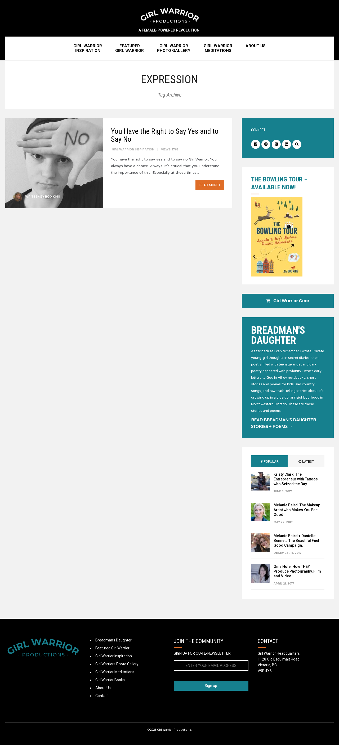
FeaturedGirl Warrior (129, 48)
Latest (306, 462)
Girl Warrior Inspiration (133, 149)
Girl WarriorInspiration (87, 48)
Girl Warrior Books (110, 680)
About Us (256, 46)
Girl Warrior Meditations (114, 672)
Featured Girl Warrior (112, 648)
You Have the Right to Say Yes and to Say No (164, 135)
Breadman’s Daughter (113, 640)
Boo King (52, 197)
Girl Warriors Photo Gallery (117, 664)
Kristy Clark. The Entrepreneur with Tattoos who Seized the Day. (296, 479)
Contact (102, 696)
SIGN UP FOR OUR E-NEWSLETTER (202, 654)
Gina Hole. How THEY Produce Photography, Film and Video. (297, 571)
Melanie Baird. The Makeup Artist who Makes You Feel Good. (297, 510)
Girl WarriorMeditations (218, 48)
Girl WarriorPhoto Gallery (173, 48)
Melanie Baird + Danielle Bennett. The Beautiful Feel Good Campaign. (296, 541)
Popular (269, 462)
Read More (209, 185)
